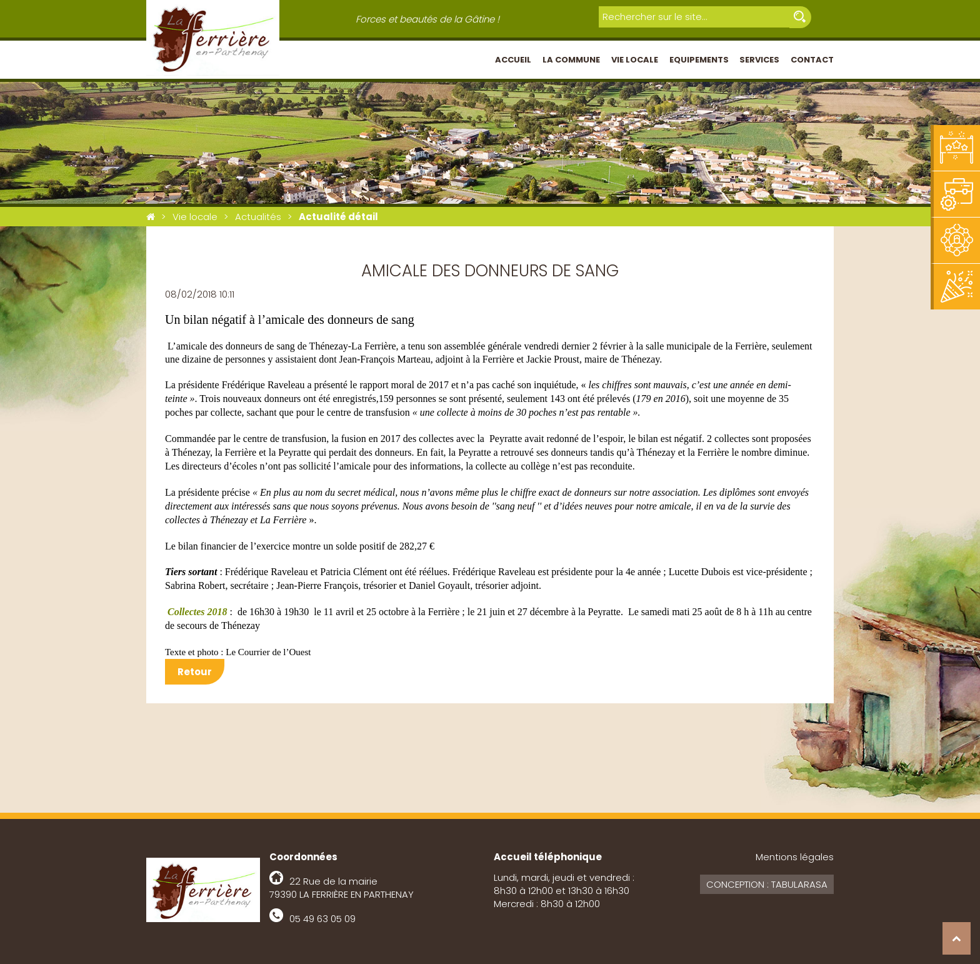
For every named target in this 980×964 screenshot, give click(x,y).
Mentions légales (795, 856)
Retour (195, 671)
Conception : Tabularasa (767, 884)
